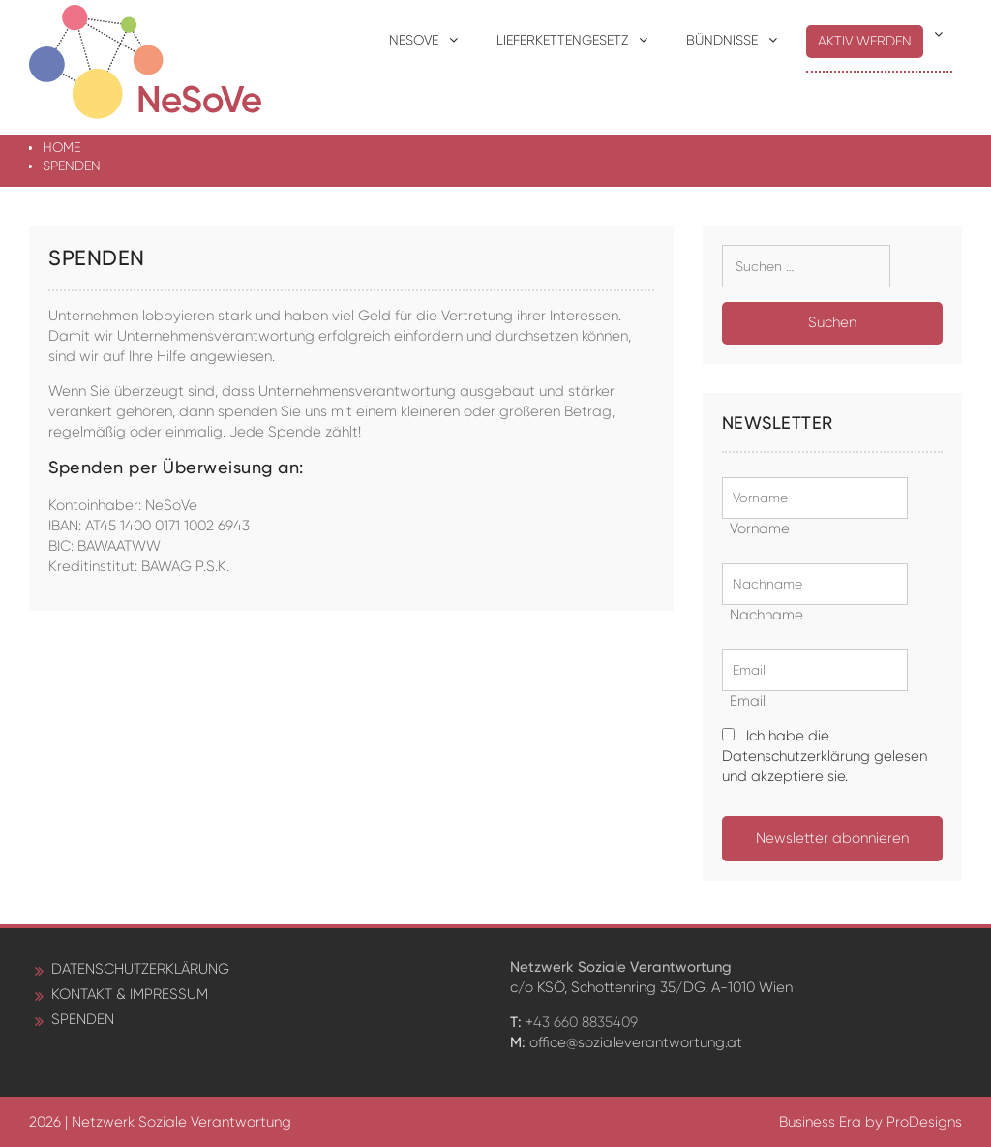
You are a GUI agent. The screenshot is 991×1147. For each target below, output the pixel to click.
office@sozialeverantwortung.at (635, 1042)
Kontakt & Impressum (129, 994)
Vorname (756, 528)
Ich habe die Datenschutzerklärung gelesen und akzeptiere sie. (824, 756)
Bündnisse (722, 39)
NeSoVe (413, 39)
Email (744, 700)
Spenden (82, 1019)
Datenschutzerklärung (140, 969)
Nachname (762, 614)
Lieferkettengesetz (562, 39)
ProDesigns (924, 1122)
